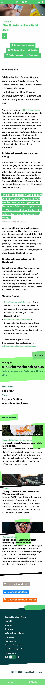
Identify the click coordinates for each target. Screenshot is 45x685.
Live (11, 682)
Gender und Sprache (14, 649)
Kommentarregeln (13, 645)
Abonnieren (32, 55)
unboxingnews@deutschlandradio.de (19, 346)
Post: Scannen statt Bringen (17, 302)
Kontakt (8, 621)
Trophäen (9, 629)
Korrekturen (10, 641)
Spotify (32, 50)
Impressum (10, 637)
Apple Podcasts (14, 55)
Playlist (34, 682)
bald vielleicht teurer (30, 110)
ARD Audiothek (16, 50)
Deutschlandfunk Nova (15, 617)
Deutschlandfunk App (22, 45)
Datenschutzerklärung (15, 633)
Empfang (9, 625)
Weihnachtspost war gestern (17, 319)
